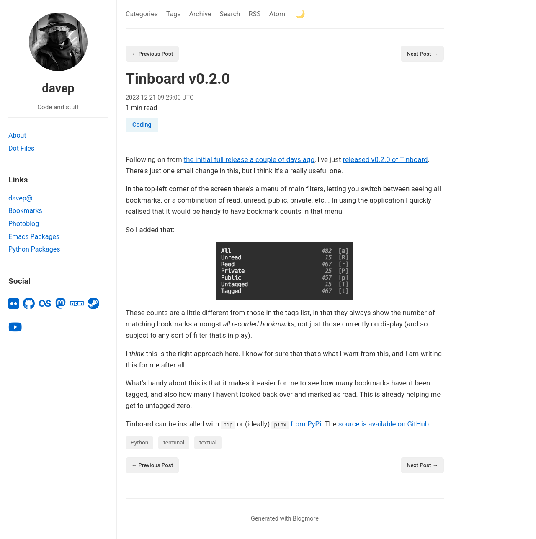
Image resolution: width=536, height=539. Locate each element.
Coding (142, 125)
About (17, 135)
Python (139, 443)
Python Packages (34, 249)
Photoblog (23, 224)
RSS (255, 14)
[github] (29, 303)
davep (58, 88)
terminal (173, 443)
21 (152, 98)
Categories (142, 14)
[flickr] (13, 303)
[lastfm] (45, 303)
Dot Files (21, 148)
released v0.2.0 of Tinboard (385, 160)
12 (144, 98)
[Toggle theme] (300, 14)
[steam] (93, 303)
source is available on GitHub (383, 424)
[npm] (76, 303)
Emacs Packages (33, 237)
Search (230, 14)
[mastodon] (60, 303)
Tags (173, 14)
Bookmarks (25, 211)
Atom (277, 14)
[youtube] (15, 327)
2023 (132, 98)
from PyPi (306, 424)
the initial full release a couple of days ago (249, 160)
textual (207, 443)
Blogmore (306, 520)
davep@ (20, 198)
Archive (200, 14)
